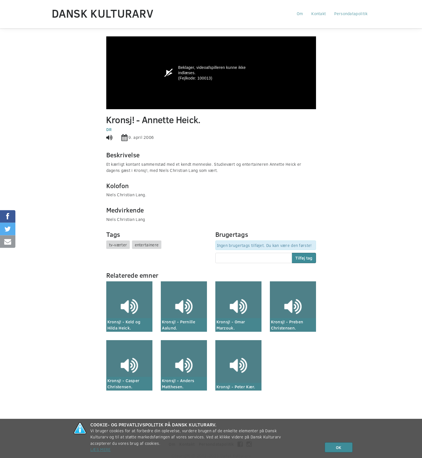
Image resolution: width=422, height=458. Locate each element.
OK (338, 447)
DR (109, 129)
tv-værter (118, 244)
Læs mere (100, 449)
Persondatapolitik (350, 13)
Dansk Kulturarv (103, 13)
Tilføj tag (303, 258)
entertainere (147, 244)
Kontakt (318, 13)
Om (300, 13)
